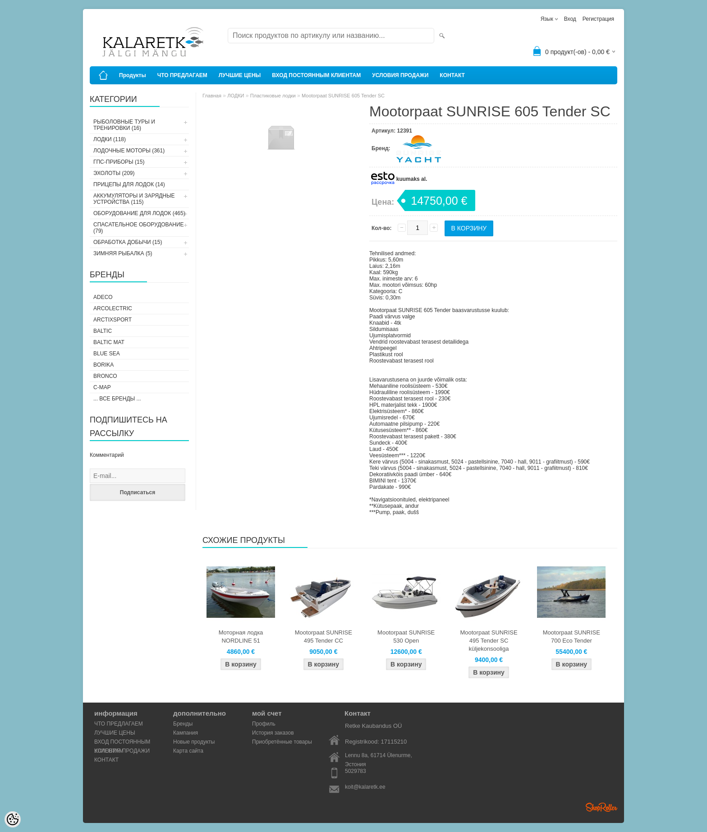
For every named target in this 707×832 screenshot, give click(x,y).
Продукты (132, 75)
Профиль (263, 724)
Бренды (183, 724)
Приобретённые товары (282, 742)
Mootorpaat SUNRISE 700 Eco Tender (571, 636)
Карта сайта (188, 751)
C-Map (102, 387)
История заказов (273, 733)
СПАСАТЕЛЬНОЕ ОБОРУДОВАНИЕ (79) (138, 227)
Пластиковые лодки (273, 95)
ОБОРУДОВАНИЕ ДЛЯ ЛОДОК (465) (139, 213)
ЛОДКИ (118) (109, 139)
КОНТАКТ (452, 75)
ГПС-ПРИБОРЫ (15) (118, 162)
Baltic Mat (108, 342)
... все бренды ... (117, 398)
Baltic (102, 331)
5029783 (355, 771)
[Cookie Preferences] (13, 819)
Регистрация (598, 19)
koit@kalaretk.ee (365, 787)
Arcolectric (112, 308)
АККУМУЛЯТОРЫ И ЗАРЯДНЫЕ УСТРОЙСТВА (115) (134, 199)
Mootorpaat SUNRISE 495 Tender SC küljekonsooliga (488, 640)
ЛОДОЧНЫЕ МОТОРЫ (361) (129, 150)
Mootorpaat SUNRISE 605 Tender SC (343, 95)
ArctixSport (112, 320)
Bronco (105, 376)
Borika (103, 365)
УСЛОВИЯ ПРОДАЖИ (400, 75)
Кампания (185, 733)
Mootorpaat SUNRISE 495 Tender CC (323, 636)
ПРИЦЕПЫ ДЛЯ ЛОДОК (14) (129, 184)
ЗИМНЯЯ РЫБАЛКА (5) (122, 253)
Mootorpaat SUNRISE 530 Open (406, 636)
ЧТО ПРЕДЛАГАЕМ (182, 75)
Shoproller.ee (601, 807)
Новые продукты (194, 742)
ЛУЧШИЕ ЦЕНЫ (240, 75)
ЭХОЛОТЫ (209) (114, 173)
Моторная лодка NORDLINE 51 (241, 636)
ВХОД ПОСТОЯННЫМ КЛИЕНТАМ (316, 75)
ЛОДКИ (235, 95)
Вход (570, 19)
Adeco (103, 297)
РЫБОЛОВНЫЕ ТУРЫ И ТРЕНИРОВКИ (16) (124, 125)
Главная (211, 95)
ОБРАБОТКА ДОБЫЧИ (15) (127, 242)
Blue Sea (106, 353)
